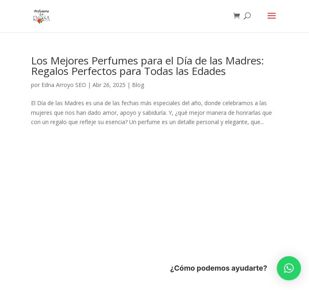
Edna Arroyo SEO (63, 85)
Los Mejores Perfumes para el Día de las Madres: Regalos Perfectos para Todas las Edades (147, 65)
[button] (289, 268)
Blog (138, 85)
